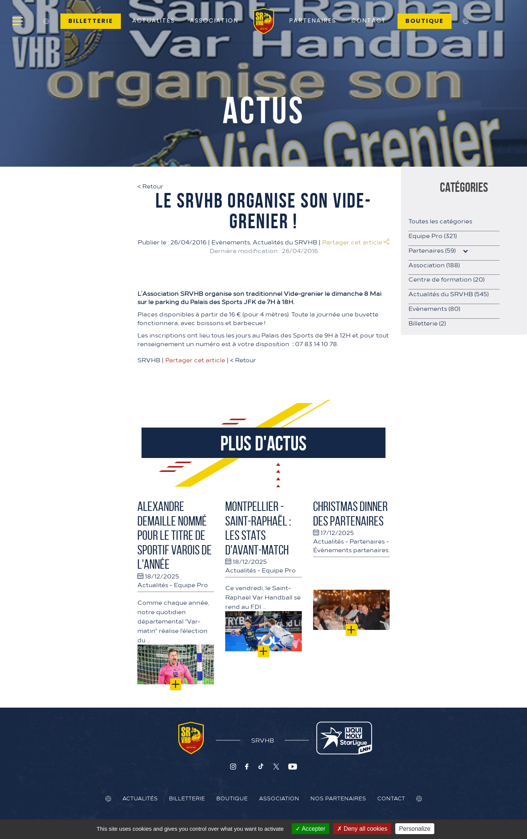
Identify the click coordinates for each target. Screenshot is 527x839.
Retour (150, 186)
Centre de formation (446, 279)
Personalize (415, 828)
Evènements (230, 242)
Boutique (424, 21)
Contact (368, 20)
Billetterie (90, 21)
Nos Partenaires (338, 798)
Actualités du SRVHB (285, 242)
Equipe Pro (191, 584)
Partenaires (312, 20)
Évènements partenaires (350, 549)
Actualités (153, 20)
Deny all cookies (362, 828)
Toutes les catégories (440, 221)
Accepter (310, 828)
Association (214, 20)
